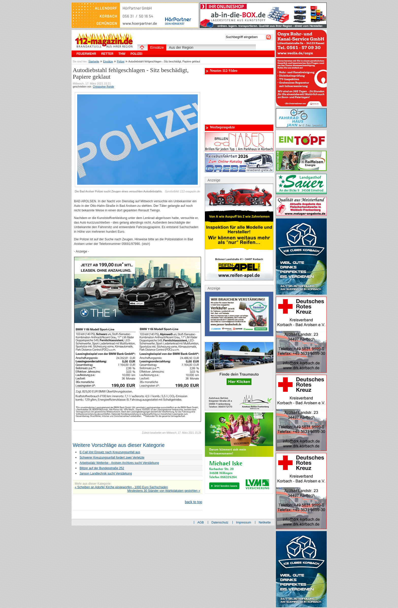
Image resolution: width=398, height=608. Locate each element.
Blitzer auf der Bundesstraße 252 (102, 468)
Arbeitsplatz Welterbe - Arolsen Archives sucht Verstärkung (119, 463)
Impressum (243, 522)
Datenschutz (219, 522)
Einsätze (108, 61)
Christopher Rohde (103, 86)
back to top (193, 502)
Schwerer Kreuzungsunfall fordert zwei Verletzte (112, 457)
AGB (200, 522)
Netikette (265, 522)
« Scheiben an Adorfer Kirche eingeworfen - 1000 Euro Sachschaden (121, 487)
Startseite (93, 61)
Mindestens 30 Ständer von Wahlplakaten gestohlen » (163, 491)
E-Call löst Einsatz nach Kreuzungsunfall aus (110, 452)
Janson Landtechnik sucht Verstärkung (106, 473)
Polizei (120, 61)
